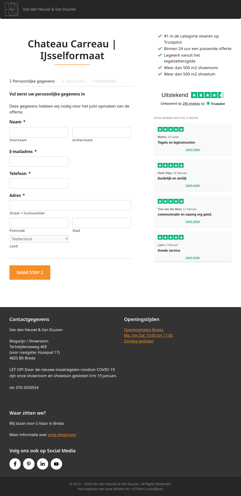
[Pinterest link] (28, 464)
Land (14, 246)
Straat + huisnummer (27, 213)
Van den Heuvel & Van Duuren (49, 9)
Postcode (17, 230)
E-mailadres (23, 151)
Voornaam (18, 140)
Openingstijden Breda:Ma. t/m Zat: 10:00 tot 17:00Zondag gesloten (148, 335)
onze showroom (62, 434)
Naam (17, 122)
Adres (17, 195)
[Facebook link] (15, 464)
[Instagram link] (42, 464)
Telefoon (20, 173)
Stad (76, 230)
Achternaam (82, 140)
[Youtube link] (56, 464)
